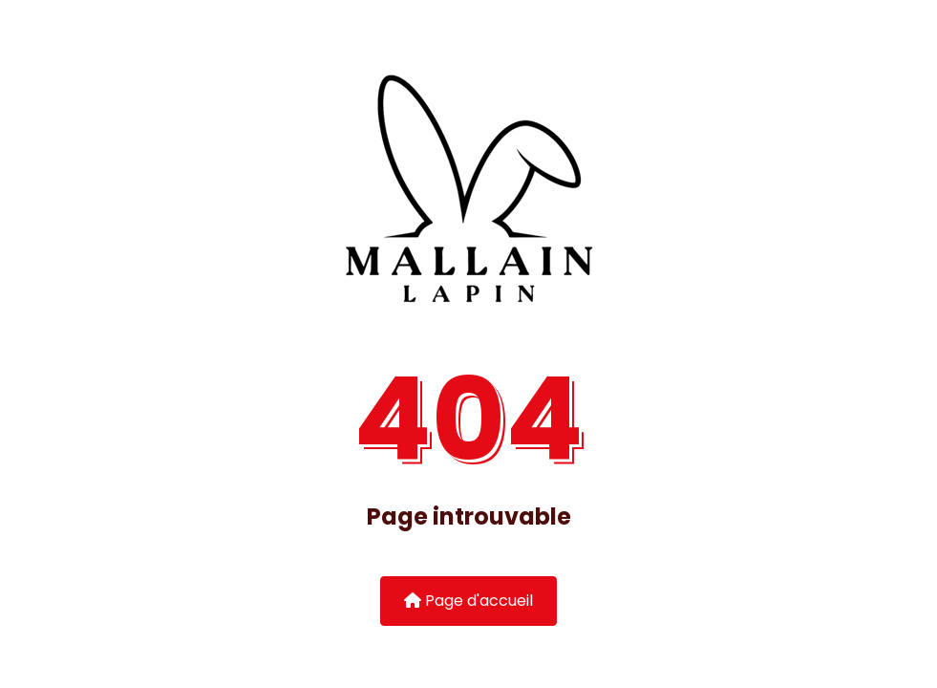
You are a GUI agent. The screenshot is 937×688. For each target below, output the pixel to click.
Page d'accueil (468, 601)
